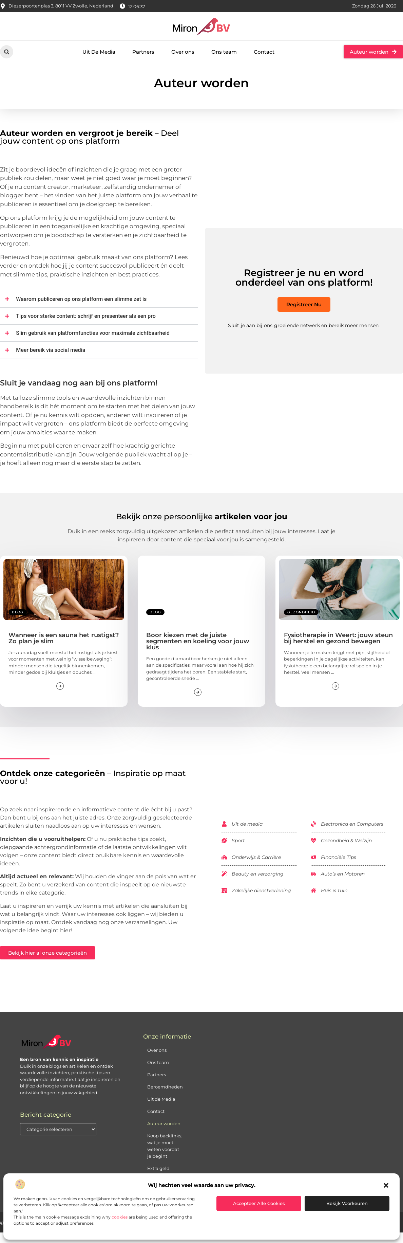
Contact (264, 52)
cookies (120, 1217)
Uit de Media (161, 1109)
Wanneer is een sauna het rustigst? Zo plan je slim (63, 648)
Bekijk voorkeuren (347, 1203)
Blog (17, 622)
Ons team (224, 52)
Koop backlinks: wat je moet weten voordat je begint (164, 1156)
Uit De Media (98, 52)
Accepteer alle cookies (259, 1203)
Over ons (182, 52)
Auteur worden (163, 1133)
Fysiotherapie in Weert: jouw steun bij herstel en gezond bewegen (338, 648)
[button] (386, 1185)
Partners (143, 52)
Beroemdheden (165, 1097)
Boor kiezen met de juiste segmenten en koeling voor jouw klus (197, 651)
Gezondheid (301, 622)
